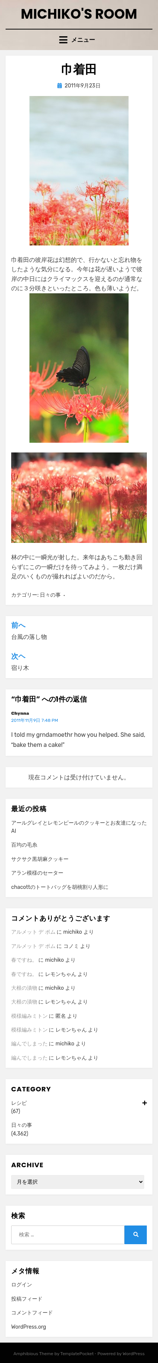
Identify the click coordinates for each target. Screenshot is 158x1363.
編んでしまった (29, 1044)
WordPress (134, 1353)
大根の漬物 (24, 988)
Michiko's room (79, 14)
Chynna (20, 713)
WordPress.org (28, 1327)
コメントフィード (32, 1313)
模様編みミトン (29, 1016)
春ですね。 (24, 960)
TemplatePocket (77, 1353)
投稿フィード (26, 1299)
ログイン (21, 1285)
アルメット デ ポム (33, 932)
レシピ (79, 1103)
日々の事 (50, 595)
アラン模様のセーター (37, 873)
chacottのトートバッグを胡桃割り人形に (59, 887)
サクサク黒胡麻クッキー (40, 859)
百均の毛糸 (24, 845)
